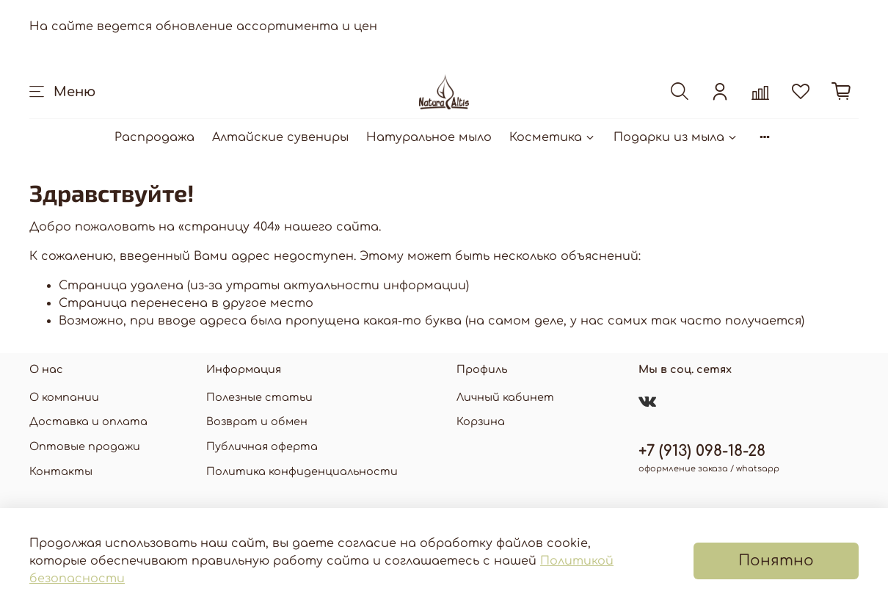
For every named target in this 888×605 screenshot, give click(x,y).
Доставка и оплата (88, 421)
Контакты (60, 471)
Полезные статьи (259, 397)
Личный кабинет (505, 397)
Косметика (552, 137)
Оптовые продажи (84, 446)
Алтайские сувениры (280, 137)
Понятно (776, 560)
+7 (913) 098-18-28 (701, 451)
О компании (64, 397)
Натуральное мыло (429, 137)
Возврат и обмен (256, 421)
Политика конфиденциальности (302, 471)
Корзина (480, 421)
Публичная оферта (262, 446)
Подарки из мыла (676, 137)
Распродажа (154, 137)
